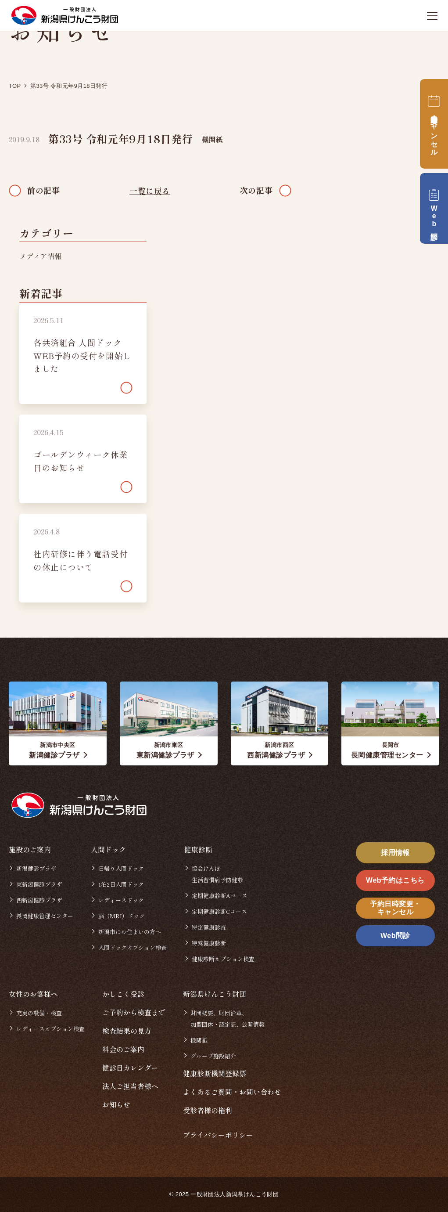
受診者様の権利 (207, 1110)
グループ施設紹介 (213, 1056)
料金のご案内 (123, 1049)
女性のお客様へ (33, 993)
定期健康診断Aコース (219, 895)
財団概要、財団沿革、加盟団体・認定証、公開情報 (227, 1018)
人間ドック (108, 849)
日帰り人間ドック (121, 868)
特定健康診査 (209, 927)
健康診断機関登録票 (214, 1073)
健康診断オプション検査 (223, 959)
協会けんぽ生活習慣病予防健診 (217, 874)
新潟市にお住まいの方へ (129, 931)
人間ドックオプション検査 (132, 947)
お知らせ (116, 1104)
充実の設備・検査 (39, 1013)
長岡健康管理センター (44, 916)
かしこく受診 (123, 993)
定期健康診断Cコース (219, 911)
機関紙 (212, 139)
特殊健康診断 (209, 943)
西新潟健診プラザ (39, 900)
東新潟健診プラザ (39, 884)
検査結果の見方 (126, 1030)
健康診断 (198, 849)
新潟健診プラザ (36, 868)
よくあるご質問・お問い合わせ (232, 1091)
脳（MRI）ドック (121, 916)
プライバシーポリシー (218, 1134)
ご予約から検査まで (133, 1012)
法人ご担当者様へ (130, 1086)
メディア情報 (40, 256)
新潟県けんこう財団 (214, 993)
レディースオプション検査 (50, 1028)
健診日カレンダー (130, 1067)
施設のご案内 (30, 849)
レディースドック (121, 900)
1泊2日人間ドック (121, 884)
